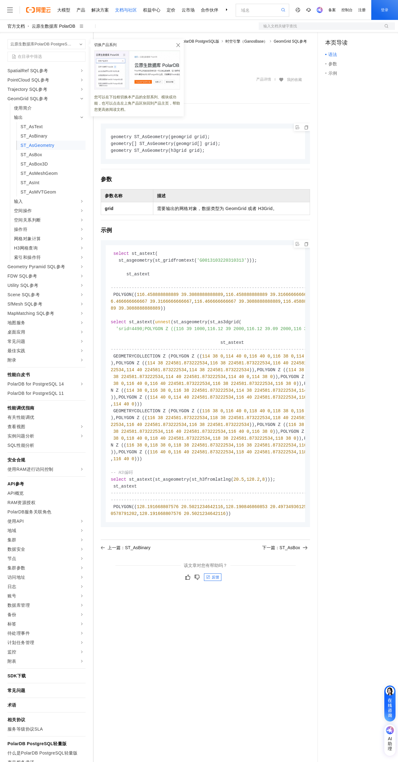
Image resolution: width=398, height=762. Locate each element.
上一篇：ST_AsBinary (125, 560)
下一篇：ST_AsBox (285, 560)
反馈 (212, 590)
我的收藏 (294, 79)
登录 (384, 10)
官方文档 (16, 26)
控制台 (347, 10)
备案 (332, 10)
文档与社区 (126, 9)
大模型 (63, 9)
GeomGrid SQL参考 (290, 41)
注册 (362, 10)
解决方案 (100, 9)
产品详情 (263, 79)
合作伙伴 (209, 9)
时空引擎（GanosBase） (246, 41)
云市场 (188, 9)
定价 (171, 9)
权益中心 (151, 9)
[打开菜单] (10, 10)
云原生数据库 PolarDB (53, 26)
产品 (80, 9)
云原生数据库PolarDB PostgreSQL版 (188, 41)
